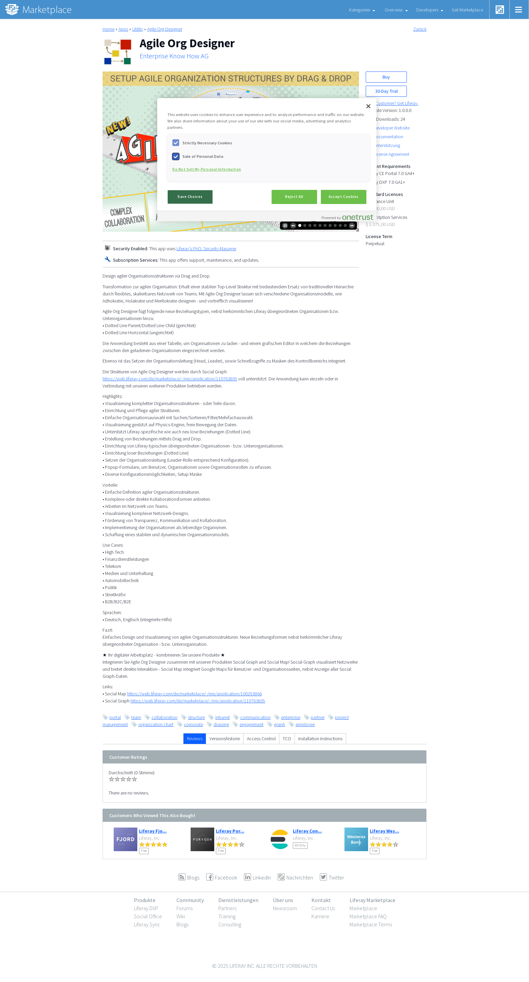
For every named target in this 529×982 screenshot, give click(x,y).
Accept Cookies (344, 196)
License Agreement (391, 154)
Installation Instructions (320, 738)
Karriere (320, 916)
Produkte (145, 900)
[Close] (368, 106)
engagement (251, 724)
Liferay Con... (307, 831)
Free (144, 850)
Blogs (182, 924)
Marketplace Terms (371, 924)
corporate (193, 724)
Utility (137, 29)
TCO (287, 738)
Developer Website (391, 128)
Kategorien (359, 10)
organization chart (155, 724)
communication (255, 717)
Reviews (194, 738)
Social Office (148, 916)
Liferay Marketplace (372, 900)
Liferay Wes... (384, 831)
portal (115, 717)
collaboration (164, 717)
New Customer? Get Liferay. (392, 103)
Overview (394, 10)
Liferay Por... (230, 831)
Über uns (283, 900)
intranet (222, 717)
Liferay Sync (147, 924)
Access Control (261, 738)
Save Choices (190, 196)
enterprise (290, 717)
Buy (386, 77)
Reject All (294, 196)
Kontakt (321, 900)
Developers (427, 10)
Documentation (388, 137)
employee (305, 724)
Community (190, 900)
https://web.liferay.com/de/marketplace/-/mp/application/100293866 (194, 694)
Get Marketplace (467, 10)
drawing (221, 724)
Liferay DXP (146, 908)
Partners (227, 908)
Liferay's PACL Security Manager (206, 249)
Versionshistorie (225, 738)
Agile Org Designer (164, 29)
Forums (184, 908)
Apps (123, 29)
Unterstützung (386, 145)
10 (345, 225)
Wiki (180, 916)
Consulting (229, 924)
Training (226, 916)
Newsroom (285, 908)
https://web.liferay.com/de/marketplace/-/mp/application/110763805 (170, 379)
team (136, 717)
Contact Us (323, 908)
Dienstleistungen (238, 900)
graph (279, 724)
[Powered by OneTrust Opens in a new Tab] (347, 217)
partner (318, 717)
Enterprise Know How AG (174, 56)
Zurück (419, 29)
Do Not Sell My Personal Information (206, 169)
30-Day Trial (386, 91)
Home (108, 29)
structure (196, 717)
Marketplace (363, 908)
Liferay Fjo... (153, 831)
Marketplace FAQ (368, 916)
